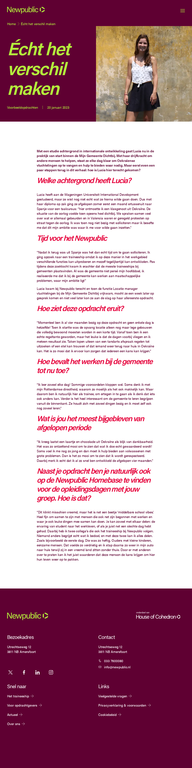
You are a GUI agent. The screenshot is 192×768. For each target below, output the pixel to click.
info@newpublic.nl (117, 667)
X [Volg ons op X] (10, 672)
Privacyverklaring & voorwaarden (122, 705)
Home (11, 23)
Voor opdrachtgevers (22, 705)
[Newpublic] (26, 13)
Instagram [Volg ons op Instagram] (51, 672)
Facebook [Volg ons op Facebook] (24, 672)
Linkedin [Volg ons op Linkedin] (37, 672)
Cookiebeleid (107, 714)
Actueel (12, 714)
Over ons (13, 724)
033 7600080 (113, 660)
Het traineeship (18, 696)
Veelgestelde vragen (112, 696)
